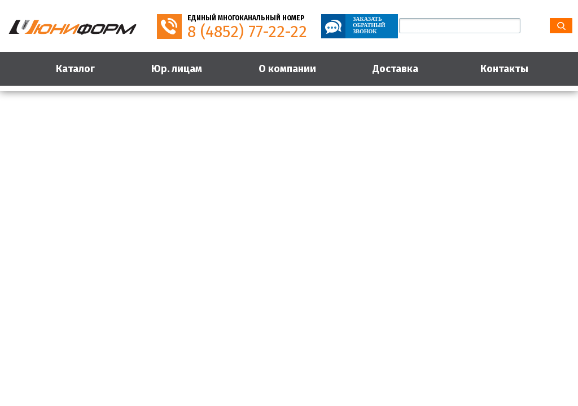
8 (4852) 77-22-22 (247, 32)
